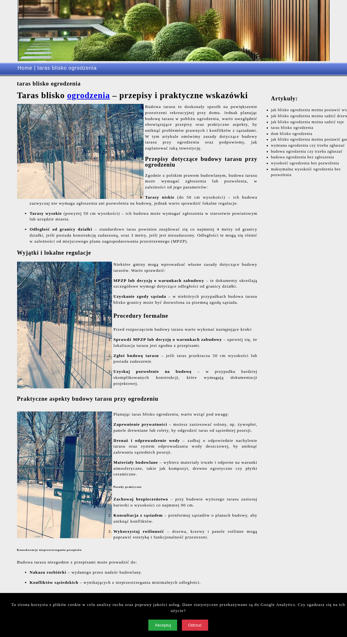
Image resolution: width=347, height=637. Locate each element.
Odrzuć (195, 625)
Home (25, 68)
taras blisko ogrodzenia (292, 127)
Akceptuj (163, 625)
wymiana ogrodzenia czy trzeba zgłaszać (308, 145)
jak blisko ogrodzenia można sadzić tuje (307, 122)
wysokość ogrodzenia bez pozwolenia (305, 163)
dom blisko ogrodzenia (292, 133)
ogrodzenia (88, 95)
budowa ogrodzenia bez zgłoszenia (302, 157)
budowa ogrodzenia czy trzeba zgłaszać (307, 151)
